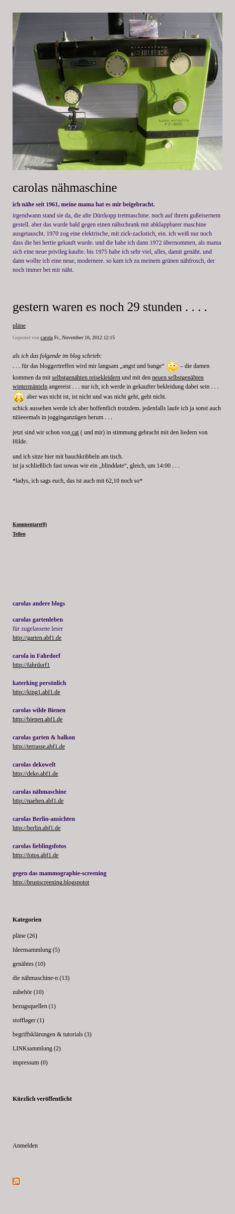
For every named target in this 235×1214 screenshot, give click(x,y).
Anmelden (25, 1145)
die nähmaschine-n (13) (41, 977)
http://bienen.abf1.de (37, 719)
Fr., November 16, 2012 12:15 (84, 337)
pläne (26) (25, 935)
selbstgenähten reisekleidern (86, 377)
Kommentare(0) (30, 524)
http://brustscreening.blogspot (49, 882)
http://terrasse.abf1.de (39, 746)
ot (87, 882)
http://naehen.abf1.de (38, 800)
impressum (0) (30, 1062)
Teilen (19, 534)
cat (74, 432)
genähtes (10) (29, 963)
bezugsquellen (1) (34, 1006)
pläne (19, 325)
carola (47, 337)
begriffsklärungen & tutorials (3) (52, 1034)
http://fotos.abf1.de (35, 855)
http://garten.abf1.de (37, 637)
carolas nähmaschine (65, 187)
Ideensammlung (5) (36, 949)
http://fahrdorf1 (31, 664)
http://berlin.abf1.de (36, 827)
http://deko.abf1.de (35, 773)
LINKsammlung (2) (37, 1048)
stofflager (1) (28, 1020)
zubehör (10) (28, 992)
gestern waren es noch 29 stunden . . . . (110, 307)
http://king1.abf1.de (36, 692)
